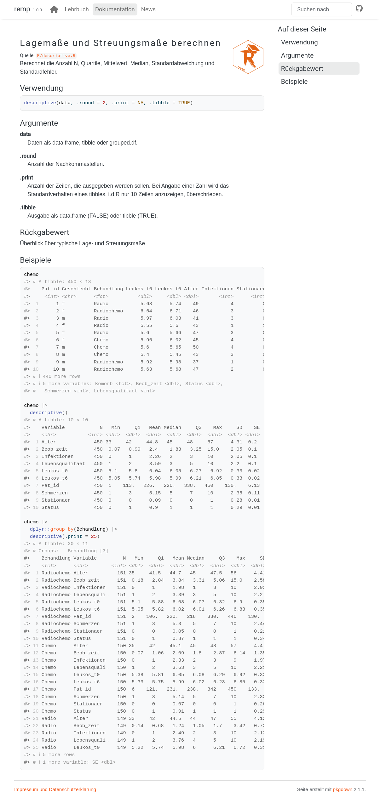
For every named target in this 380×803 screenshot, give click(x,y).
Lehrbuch (77, 9)
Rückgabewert (302, 68)
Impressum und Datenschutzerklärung (55, 789)
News (148, 9)
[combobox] (321, 9)
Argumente (297, 55)
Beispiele (294, 81)
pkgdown (343, 789)
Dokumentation (115, 9)
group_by (61, 529)
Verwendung (299, 42)
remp (22, 9)
